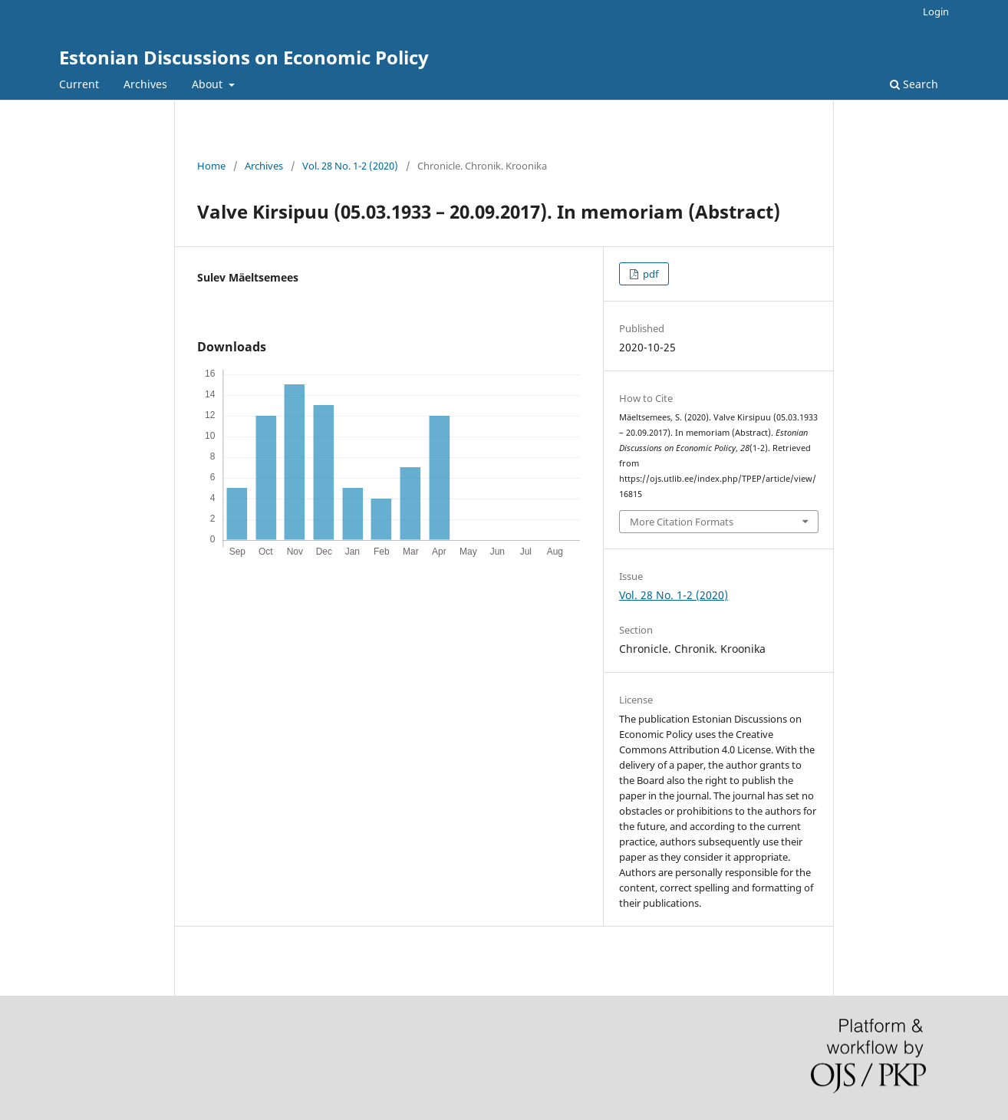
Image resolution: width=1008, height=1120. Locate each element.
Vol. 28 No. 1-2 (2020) (350, 166)
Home (211, 166)
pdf (649, 274)
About (209, 84)
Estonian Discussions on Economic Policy (244, 57)
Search (914, 84)
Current (79, 84)
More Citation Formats (681, 522)
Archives (145, 84)
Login (936, 11)
